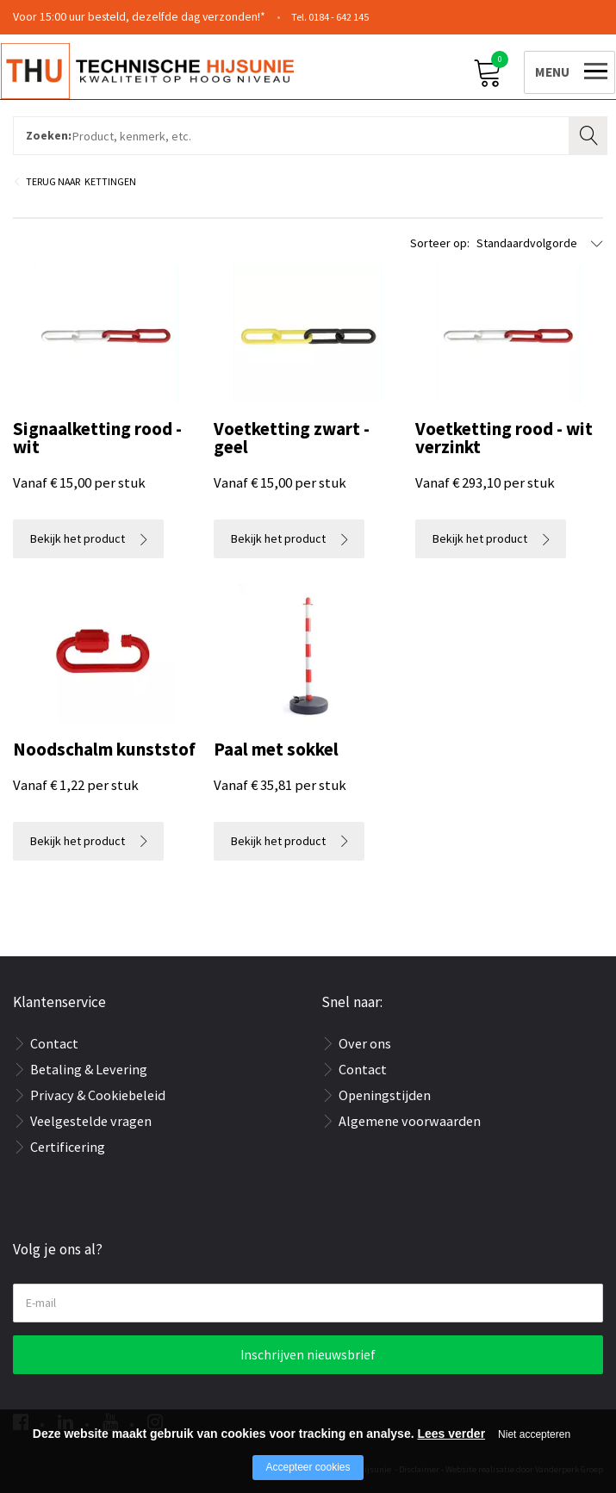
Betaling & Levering (88, 1069)
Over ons (365, 1043)
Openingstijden (385, 1095)
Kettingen (110, 181)
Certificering (67, 1147)
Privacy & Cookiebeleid (97, 1095)
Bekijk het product (77, 538)
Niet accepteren (534, 1434)
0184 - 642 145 (338, 16)
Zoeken (590, 133)
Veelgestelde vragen (91, 1121)
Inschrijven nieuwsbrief (308, 1355)
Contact (54, 1043)
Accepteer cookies (307, 1467)
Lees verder (451, 1433)
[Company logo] (159, 70)
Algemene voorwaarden (410, 1121)
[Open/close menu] (557, 69)
